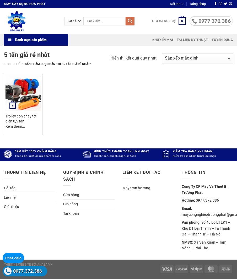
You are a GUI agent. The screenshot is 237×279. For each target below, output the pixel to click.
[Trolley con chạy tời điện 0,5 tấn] (23, 93)
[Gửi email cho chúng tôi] (230, 4)
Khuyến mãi (162, 40)
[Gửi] (130, 21)
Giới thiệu (11, 207)
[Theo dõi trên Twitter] (225, 4)
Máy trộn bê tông (136, 188)
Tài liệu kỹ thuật (192, 40)
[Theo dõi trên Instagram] (220, 4)
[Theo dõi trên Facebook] (215, 4)
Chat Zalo (13, 258)
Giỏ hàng (70, 204)
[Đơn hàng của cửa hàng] (197, 58)
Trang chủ (12, 64)
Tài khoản (71, 213)
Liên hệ (9, 197)
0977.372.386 (27, 271)
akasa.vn (45, 264)
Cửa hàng (71, 195)
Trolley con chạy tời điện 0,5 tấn (21, 119)
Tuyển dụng (222, 40)
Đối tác (177, 4)
